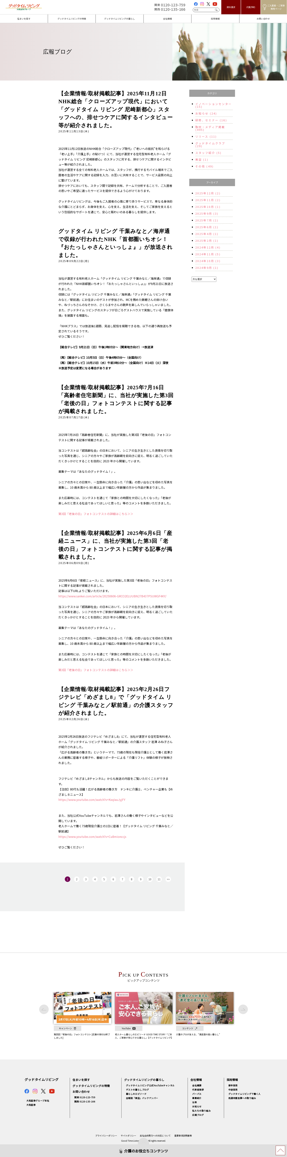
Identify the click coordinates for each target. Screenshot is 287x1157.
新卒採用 (233, 1085)
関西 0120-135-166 (84, 1101)
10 (149, 879)
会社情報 (196, 1080)
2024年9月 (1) (207, 267)
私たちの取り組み (201, 1110)
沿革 (194, 1102)
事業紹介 (196, 1098)
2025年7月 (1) (207, 220)
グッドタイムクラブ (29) (210, 144)
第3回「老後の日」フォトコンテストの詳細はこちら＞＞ (95, 514)
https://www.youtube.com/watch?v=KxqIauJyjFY (91, 799)
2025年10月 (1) (208, 206)
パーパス (196, 1093)
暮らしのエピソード (136, 1093)
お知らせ (196, 1106)
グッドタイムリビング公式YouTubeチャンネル (150, 1085)
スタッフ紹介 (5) (208, 152)
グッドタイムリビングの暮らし (144, 1080)
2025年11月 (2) (208, 200)
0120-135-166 (169, 9)
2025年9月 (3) (207, 213)
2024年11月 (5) (208, 254)
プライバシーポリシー (106, 1135)
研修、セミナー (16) (211, 120)
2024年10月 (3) (208, 261)
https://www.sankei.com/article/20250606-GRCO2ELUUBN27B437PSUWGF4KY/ (112, 596)
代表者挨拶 (198, 1089)
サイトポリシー (128, 1135)
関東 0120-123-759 (84, 1097)
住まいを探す (81, 1080)
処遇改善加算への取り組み (242, 1098)
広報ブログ (198, 1114)
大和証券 (31, 1104)
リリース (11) (206, 136)
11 (159, 879)
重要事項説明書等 (183, 1135)
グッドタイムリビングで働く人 (244, 1093)
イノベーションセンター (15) (213, 105)
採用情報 (232, 1080)
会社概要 (196, 1085)
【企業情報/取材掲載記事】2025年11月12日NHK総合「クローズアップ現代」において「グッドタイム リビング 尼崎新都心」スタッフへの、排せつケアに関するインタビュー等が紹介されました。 (115, 109)
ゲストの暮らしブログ (137, 1089)
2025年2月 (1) (207, 240)
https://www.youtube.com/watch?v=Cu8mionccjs (92, 836)
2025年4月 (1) (207, 233)
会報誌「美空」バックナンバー (142, 1098)
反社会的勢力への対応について (155, 1135)
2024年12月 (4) (208, 247)
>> (168, 879)
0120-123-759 (169, 5)
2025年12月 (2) (208, 193)
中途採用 (233, 1089)
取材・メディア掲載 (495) (210, 128)
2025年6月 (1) (207, 227)
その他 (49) (204, 166)
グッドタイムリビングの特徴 (91, 1086)
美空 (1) (201, 159)
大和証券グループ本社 (37, 1100)
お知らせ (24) (206, 113)
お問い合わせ (81, 1091)
